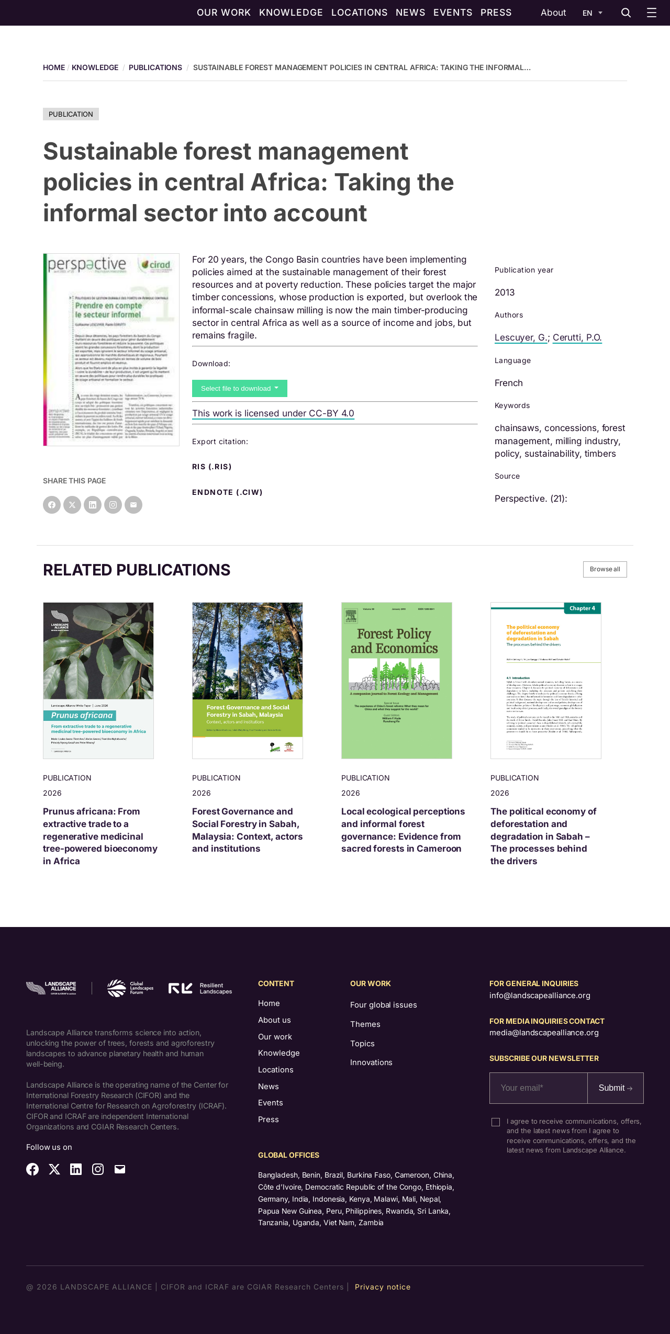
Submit (615, 1087)
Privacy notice (383, 1286)
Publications (155, 67)
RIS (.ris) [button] (213, 466)
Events (270, 1102)
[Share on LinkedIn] (93, 505)
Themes (365, 1024)
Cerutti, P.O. (577, 337)
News (268, 1086)
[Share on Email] (133, 505)
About (553, 12)
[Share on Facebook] (52, 505)
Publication (71, 114)
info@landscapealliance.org (539, 995)
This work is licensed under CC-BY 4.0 (273, 413)
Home (269, 1003)
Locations (276, 1070)
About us (274, 1020)
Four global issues (383, 1005)
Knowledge (95, 67)
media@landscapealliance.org (543, 1032)
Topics (362, 1043)
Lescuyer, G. (521, 337)
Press (268, 1119)
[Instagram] (113, 505)
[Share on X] (72, 505)
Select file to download (237, 388)
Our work (275, 1037)
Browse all (605, 569)
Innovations (371, 1062)
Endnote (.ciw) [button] (228, 492)
